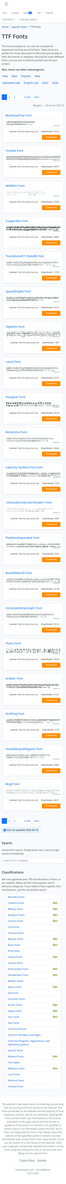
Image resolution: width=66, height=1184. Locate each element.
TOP (39, 12)
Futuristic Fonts (16, 999)
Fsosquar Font (15, 397)
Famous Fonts (15, 921)
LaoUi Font (13, 362)
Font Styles (14, 1062)
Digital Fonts (15, 1011)
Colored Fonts (15, 1086)
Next (36, 97)
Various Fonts (15, 963)
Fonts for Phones (17, 1029)
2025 (45, 83)
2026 (55, 83)
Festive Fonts (15, 957)
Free (4, 12)
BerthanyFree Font (18, 115)
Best (14, 76)
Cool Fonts (13, 927)
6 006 (27, 97)
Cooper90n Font (16, 221)
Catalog (15, 12)
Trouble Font (14, 151)
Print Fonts (14, 951)
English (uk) (31, 83)
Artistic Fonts (15, 1005)
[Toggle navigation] (6, 4)
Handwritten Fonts (18, 975)
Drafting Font (14, 714)
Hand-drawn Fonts (18, 969)
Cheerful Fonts (16, 903)
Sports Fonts (15, 987)
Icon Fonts (13, 1017)
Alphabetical (8, 19)
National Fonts (16, 1080)
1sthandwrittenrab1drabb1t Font (28, 502)
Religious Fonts (16, 1068)
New (27, 12)
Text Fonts (13, 1023)
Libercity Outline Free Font (24, 467)
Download (51, 137)
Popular (49, 12)
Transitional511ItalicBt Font (24, 256)
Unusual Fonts (16, 933)
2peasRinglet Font (18, 291)
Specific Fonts (15, 1050)
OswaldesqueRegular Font (24, 749)
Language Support (28, 19)
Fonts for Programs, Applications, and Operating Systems (28, 1042)
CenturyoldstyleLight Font (23, 608)
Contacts (42, 1160)
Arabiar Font (14, 678)
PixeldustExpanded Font (22, 538)
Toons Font (13, 643)
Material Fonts (16, 1056)
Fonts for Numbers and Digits (24, 1035)
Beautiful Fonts (16, 897)
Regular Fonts (15, 939)
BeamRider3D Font (18, 573)
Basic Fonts (14, 945)
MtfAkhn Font (15, 186)
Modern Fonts (15, 981)
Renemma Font (16, 432)
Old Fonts (13, 993)
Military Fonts (15, 909)
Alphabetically (11, 83)
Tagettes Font (15, 327)
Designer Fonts (16, 915)
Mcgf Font (12, 784)
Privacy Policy (26, 1160)
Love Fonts (14, 1074)
